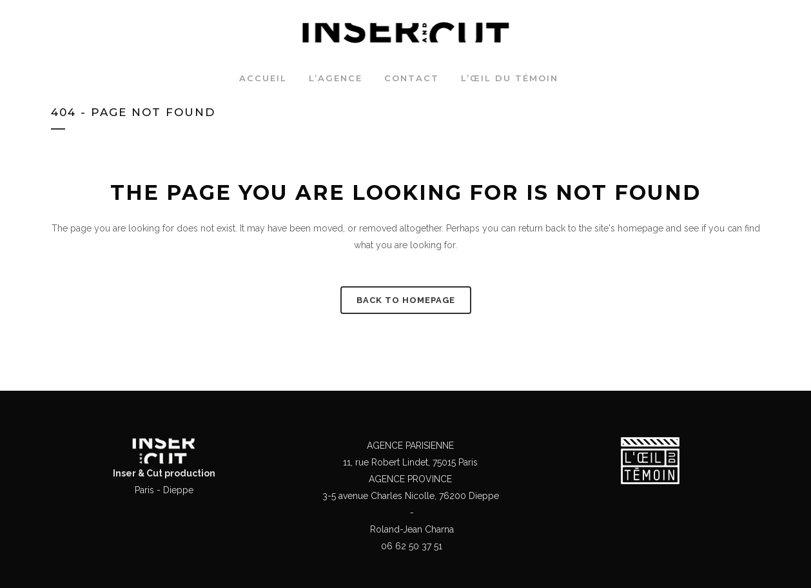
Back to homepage (406, 300)
